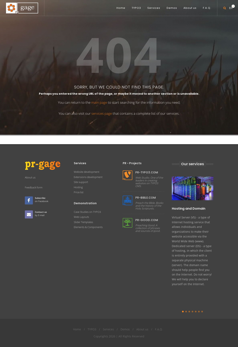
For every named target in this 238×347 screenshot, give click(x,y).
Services (108, 329)
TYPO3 (92, 329)
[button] (183, 311)
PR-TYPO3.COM (146, 172)
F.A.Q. (159, 329)
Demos (125, 329)
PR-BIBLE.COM (145, 198)
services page (101, 113)
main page (99, 102)
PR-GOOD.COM (146, 220)
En (230, 6)
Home (77, 329)
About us (142, 329)
